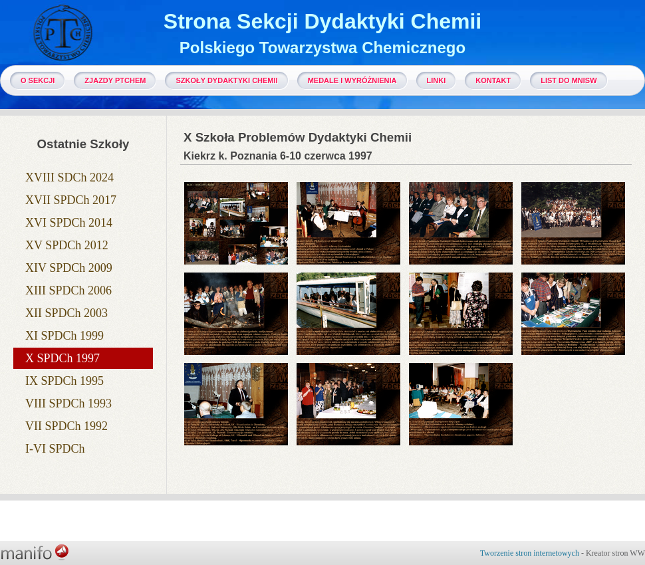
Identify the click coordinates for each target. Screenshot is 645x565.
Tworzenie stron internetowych (529, 553)
